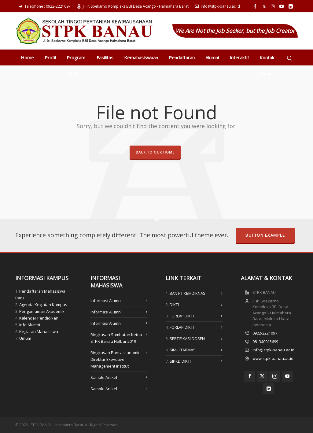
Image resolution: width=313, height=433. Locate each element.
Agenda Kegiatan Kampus (43, 304)
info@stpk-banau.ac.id (217, 6)
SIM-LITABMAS (183, 350)
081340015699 (265, 341)
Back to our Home (155, 152)
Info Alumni (29, 325)
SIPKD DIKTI (180, 361)
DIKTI (174, 304)
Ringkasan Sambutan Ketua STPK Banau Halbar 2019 (116, 338)
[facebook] (256, 6)
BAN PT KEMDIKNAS (187, 293)
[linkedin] (292, 6)
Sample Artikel (103, 377)
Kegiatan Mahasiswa (38, 331)
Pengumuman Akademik (41, 311)
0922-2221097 (264, 333)
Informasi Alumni (106, 300)
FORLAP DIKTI (182, 316)
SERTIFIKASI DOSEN (187, 338)
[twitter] (265, 7)
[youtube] (282, 6)
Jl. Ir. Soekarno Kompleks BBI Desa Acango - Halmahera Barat (133, 6)
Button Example (265, 235)
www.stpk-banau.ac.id (272, 358)
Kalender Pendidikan (38, 318)
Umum (25, 338)
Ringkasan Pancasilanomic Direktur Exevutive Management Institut (115, 359)
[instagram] (273, 7)
